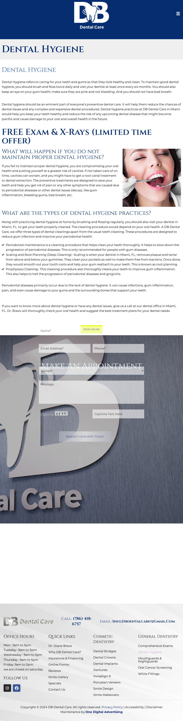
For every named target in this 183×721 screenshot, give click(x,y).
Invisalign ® (102, 676)
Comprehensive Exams (155, 646)
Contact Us (56, 689)
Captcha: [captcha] (54, 351)
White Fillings (148, 674)
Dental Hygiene (150, 652)
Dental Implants (105, 663)
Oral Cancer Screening (155, 667)
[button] (178, 13)
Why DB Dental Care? (64, 652)
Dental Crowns (104, 657)
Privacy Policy (112, 707)
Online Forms (58, 664)
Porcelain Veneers (106, 682)
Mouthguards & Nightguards (150, 660)
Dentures (100, 670)
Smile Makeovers (106, 695)
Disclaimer (154, 707)
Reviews (54, 671)
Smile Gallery (58, 677)
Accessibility (134, 707)
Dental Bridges (104, 651)
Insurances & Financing (65, 658)
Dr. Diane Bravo (60, 646)
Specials (54, 683)
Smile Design (103, 688)
